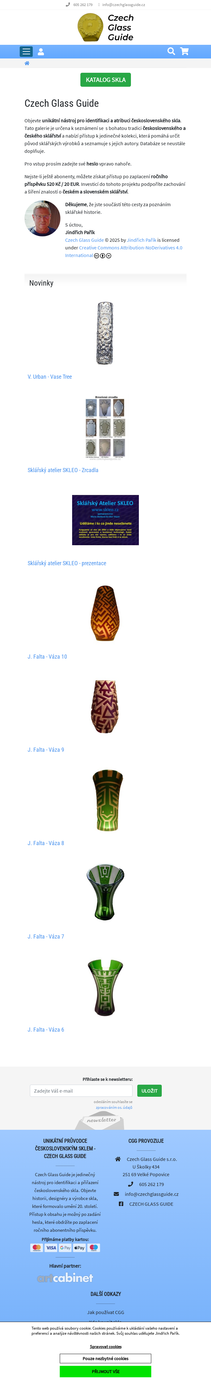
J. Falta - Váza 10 (47, 656)
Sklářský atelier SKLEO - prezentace (67, 563)
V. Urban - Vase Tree (50, 376)
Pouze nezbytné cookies (105, 1358)
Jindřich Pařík (141, 240)
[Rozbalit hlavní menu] (26, 51)
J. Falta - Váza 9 (46, 749)
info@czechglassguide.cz (123, 4)
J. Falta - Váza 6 (46, 1029)
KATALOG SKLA (106, 80)
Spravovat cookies (105, 1346)
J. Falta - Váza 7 (46, 936)
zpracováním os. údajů (114, 1107)
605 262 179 (82, 4)
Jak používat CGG (105, 1312)
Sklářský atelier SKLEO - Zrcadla (63, 470)
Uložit (149, 1091)
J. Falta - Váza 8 (46, 843)
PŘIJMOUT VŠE (105, 1371)
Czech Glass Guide (84, 240)
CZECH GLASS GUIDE (151, 1204)
